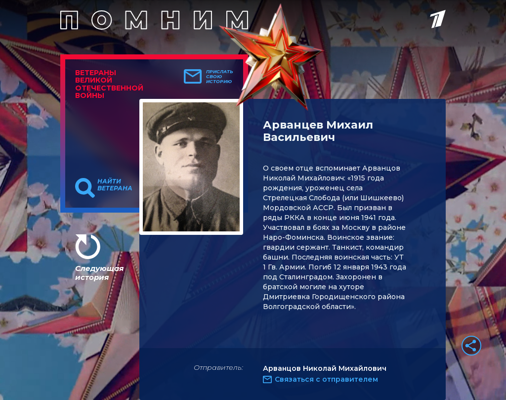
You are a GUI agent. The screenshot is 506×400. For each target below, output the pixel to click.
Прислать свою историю (219, 76)
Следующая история (99, 273)
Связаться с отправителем (326, 379)
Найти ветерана (114, 185)
